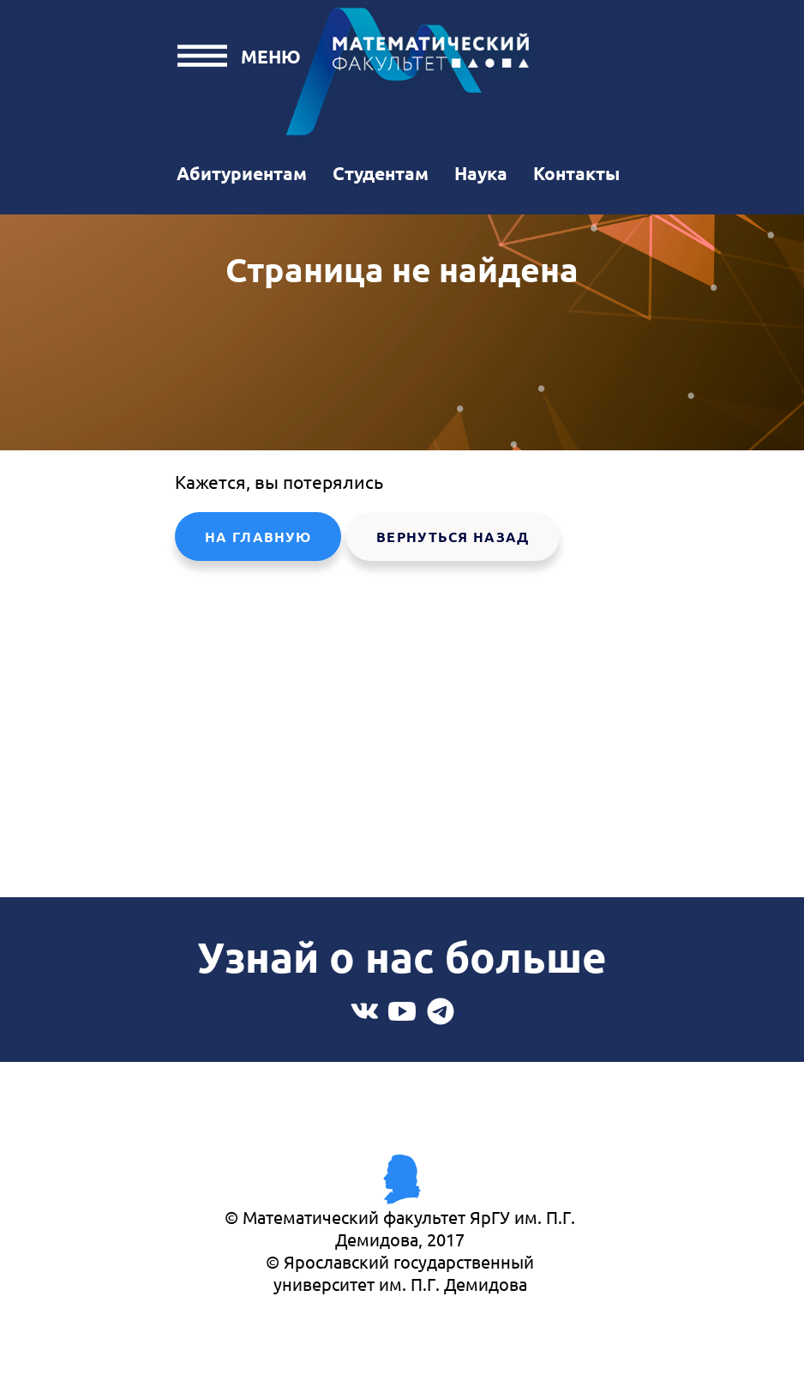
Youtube (402, 1011)
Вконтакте (364, 1011)
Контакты (576, 172)
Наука (480, 172)
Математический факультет (410, 80)
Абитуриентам (242, 172)
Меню (271, 56)
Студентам (381, 172)
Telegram (441, 1011)
